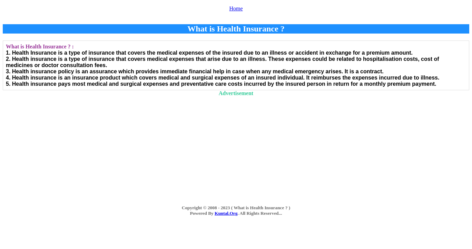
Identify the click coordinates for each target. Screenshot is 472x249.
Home (236, 8)
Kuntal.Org (226, 213)
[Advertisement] (236, 144)
